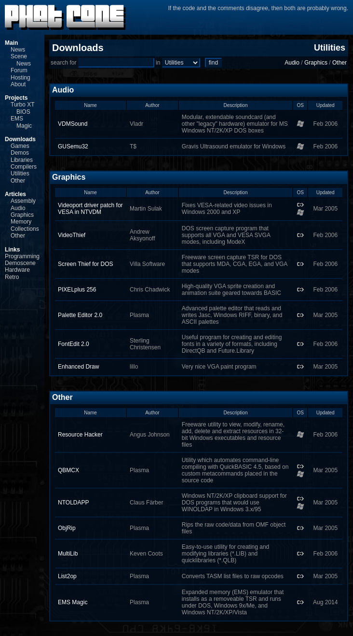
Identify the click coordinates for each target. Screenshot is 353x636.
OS (300, 105)
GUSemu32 (73, 146)
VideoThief (71, 235)
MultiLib (68, 553)
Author (152, 105)
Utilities (20, 173)
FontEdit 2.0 (73, 344)
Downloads (20, 139)
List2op (67, 576)
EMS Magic (21, 122)
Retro (12, 277)
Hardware (17, 269)
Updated (325, 105)
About (18, 84)
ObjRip (67, 528)
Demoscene (20, 263)
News (18, 49)
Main (11, 43)
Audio (18, 208)
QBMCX (68, 470)
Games (20, 146)
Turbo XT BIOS (22, 108)
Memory (21, 221)
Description (235, 105)
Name (90, 105)
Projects (16, 97)
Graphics (22, 215)
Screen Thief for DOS (85, 264)
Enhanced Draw (78, 366)
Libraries (22, 160)
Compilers (24, 166)
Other (18, 180)
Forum (19, 70)
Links (12, 249)
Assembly (23, 201)
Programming (22, 256)
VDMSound (72, 123)
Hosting (20, 77)
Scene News (21, 59)
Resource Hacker (80, 434)
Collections (25, 228)
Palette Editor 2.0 (80, 315)
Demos (20, 152)
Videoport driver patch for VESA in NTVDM (90, 208)
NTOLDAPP (73, 502)
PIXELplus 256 (77, 289)
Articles (15, 194)
